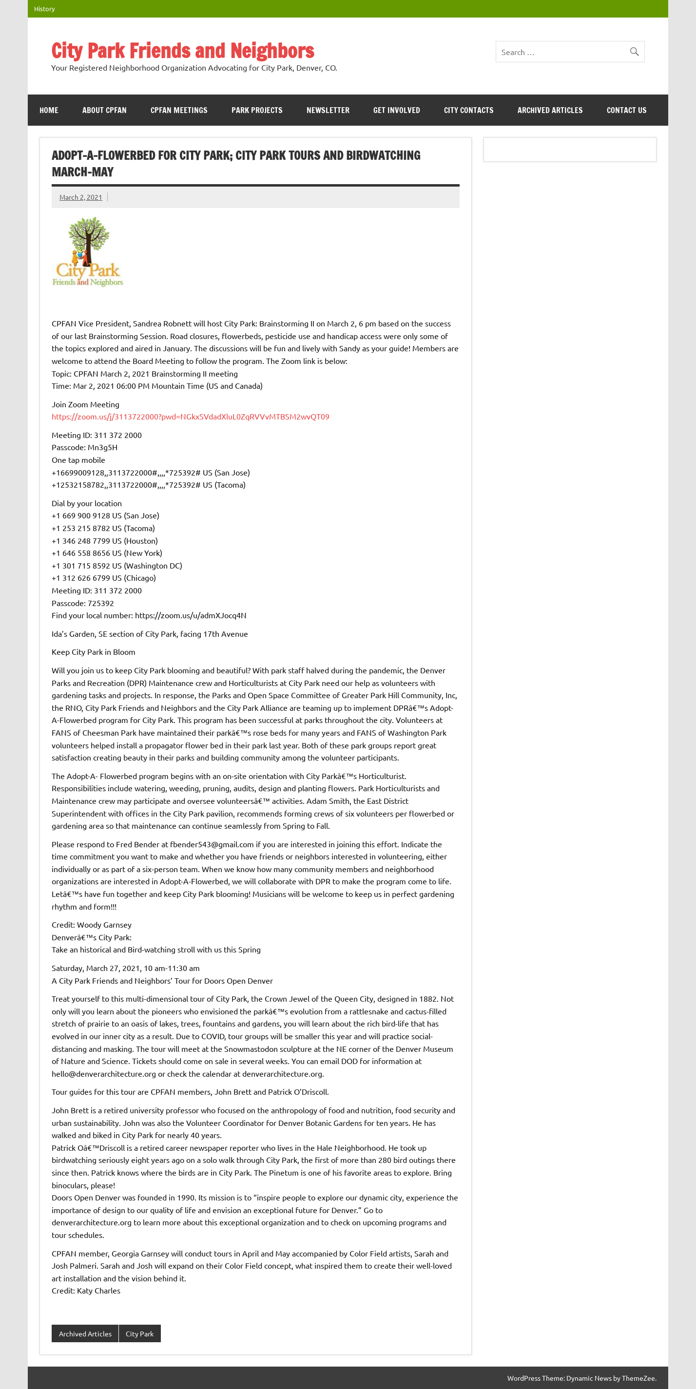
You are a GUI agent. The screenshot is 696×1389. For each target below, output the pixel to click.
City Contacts (469, 110)
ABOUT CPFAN (104, 110)
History (44, 8)
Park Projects (257, 110)
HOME (48, 110)
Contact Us (627, 110)
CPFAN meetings (179, 110)
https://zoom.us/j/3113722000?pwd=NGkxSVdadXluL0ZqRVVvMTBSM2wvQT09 (190, 416)
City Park (140, 1333)
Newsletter (328, 110)
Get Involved (396, 110)
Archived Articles (550, 110)
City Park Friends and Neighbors (182, 50)
